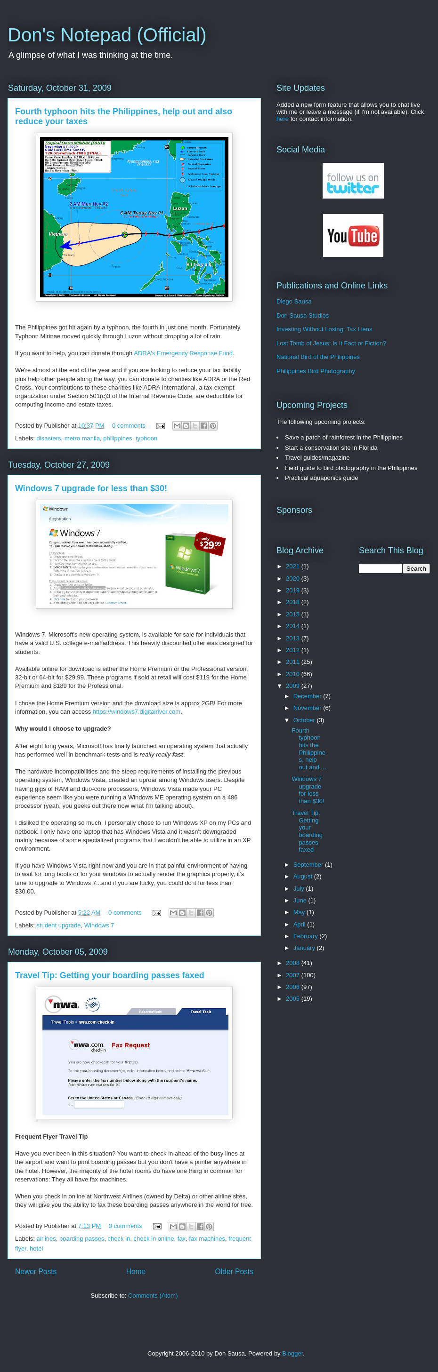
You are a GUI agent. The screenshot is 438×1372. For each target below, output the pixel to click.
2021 (293, 566)
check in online (154, 1238)
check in (119, 1238)
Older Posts (234, 1272)
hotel (36, 1248)
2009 (293, 685)
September (309, 864)
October (305, 720)
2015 (293, 614)
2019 (293, 590)
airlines (46, 1238)
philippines (117, 438)
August (303, 876)
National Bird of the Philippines (318, 356)
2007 (293, 975)
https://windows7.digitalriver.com (136, 711)
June (300, 900)
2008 (293, 962)
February (306, 936)
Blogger (292, 1353)
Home (136, 1272)
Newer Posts (36, 1272)
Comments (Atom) (153, 1295)
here (282, 118)
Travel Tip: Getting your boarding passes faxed (109, 975)
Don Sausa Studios (302, 315)
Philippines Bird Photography (315, 371)
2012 (293, 650)
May (300, 912)
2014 (293, 626)
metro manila (82, 438)
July (299, 888)
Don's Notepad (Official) (107, 34)
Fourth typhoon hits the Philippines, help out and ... (309, 749)
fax (182, 1238)
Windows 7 (99, 925)
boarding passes (81, 1238)
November (308, 707)
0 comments (129, 425)
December (308, 696)
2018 (293, 602)
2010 (293, 674)
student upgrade (59, 925)
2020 (293, 578)
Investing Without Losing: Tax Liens (324, 329)
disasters (49, 438)
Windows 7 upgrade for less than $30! (91, 488)
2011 (293, 661)
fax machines (207, 1238)
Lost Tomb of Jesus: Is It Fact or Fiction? (331, 343)
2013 (293, 638)
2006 (293, 986)
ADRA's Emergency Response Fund (183, 353)
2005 (293, 998)
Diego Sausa (293, 301)
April (300, 924)
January (305, 947)
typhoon (146, 438)
